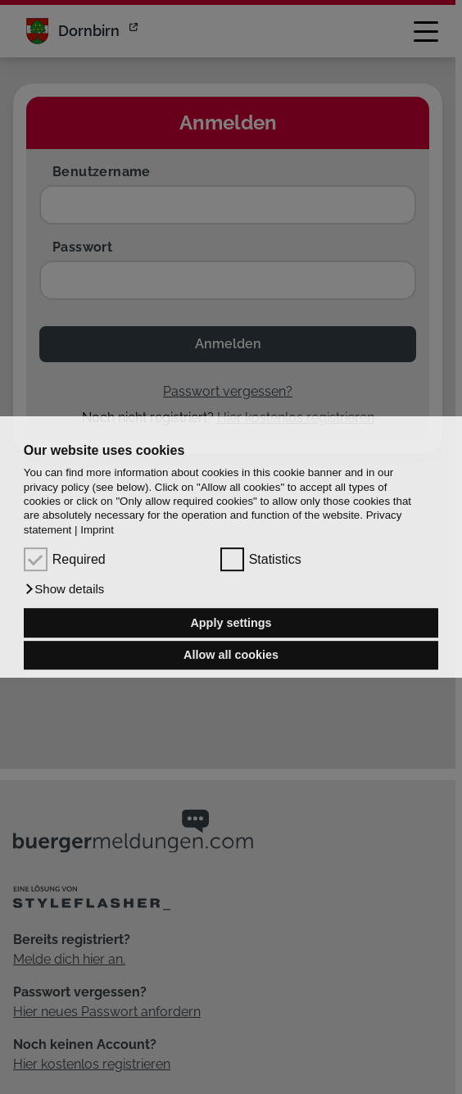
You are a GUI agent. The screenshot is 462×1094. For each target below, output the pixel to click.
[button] (64, 589)
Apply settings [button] (230, 622)
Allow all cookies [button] (231, 655)
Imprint (97, 530)
